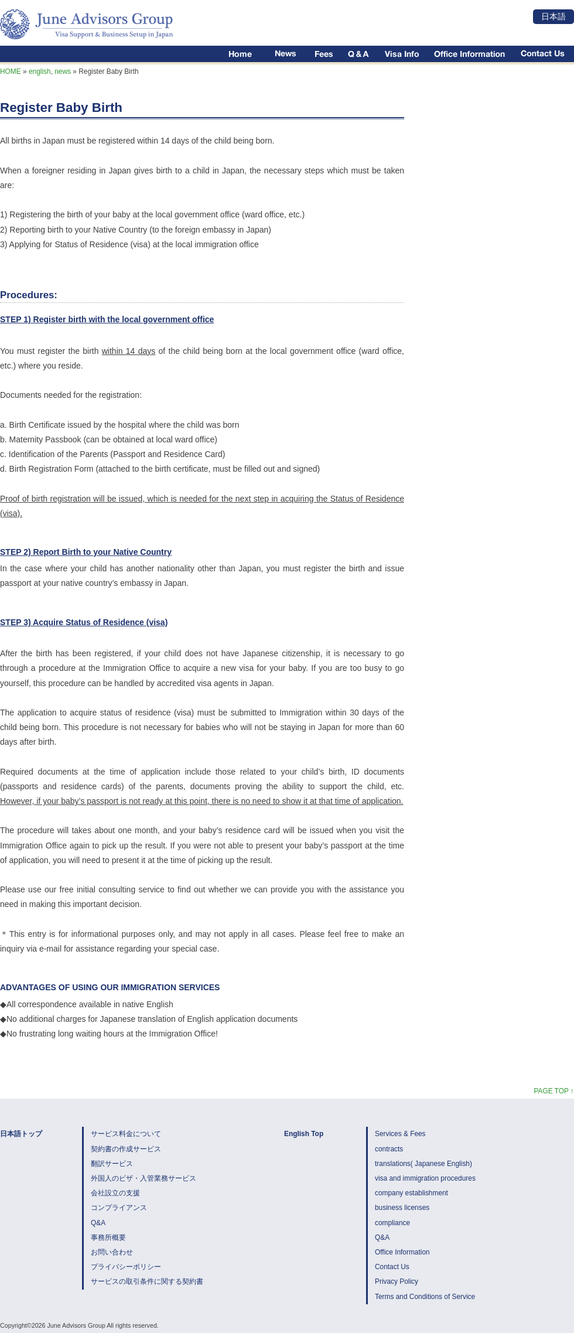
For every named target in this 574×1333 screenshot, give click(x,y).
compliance (392, 1223)
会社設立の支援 (115, 1193)
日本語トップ (21, 1134)
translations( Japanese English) (423, 1164)
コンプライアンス (119, 1208)
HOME (10, 71)
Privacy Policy (396, 1281)
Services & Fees (400, 1134)
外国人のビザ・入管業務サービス (143, 1178)
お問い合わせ (112, 1252)
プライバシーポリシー (126, 1267)
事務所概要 (108, 1237)
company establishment (411, 1193)
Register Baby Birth (61, 107)
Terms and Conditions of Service (425, 1297)
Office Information (402, 1252)
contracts (389, 1149)
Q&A (98, 1223)
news (62, 71)
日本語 (553, 16)
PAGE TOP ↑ (554, 1091)
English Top (303, 1134)
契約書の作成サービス (126, 1149)
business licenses (402, 1208)
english (40, 71)
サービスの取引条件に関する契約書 (147, 1281)
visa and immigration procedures (425, 1178)
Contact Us (392, 1267)
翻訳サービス (112, 1164)
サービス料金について (126, 1134)
